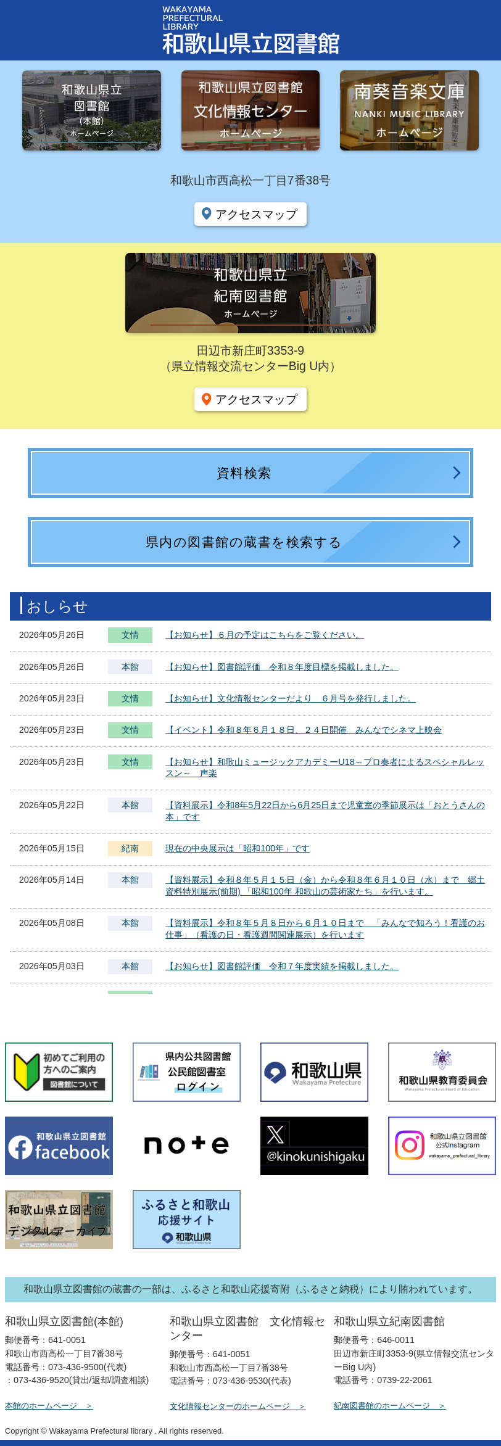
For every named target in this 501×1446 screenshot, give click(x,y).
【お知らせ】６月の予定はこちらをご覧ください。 (264, 635)
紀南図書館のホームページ (382, 1405)
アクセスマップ (256, 214)
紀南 (130, 848)
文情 (130, 636)
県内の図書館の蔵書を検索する (244, 542)
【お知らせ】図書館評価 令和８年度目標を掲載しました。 (282, 667)
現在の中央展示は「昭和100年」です (237, 848)
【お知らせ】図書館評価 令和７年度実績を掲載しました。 (282, 966)
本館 (130, 667)
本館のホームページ (41, 1405)
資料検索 (244, 473)
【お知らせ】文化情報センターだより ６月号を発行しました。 (290, 698)
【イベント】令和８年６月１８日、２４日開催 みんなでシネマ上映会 (303, 730)
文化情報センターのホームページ (230, 1406)
